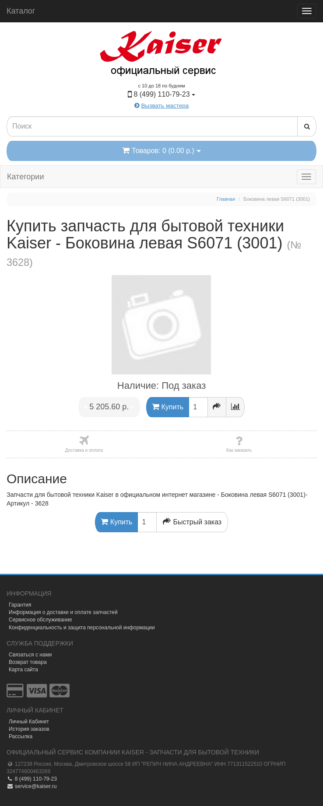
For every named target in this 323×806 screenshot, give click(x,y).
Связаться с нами (30, 655)
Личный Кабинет (29, 722)
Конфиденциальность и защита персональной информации (82, 628)
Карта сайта (23, 669)
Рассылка (20, 736)
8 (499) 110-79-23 (32, 779)
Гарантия (20, 605)
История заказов (29, 729)
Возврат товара (28, 662)
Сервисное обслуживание (40, 620)
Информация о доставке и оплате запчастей (63, 612)
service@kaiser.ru (31, 786)
